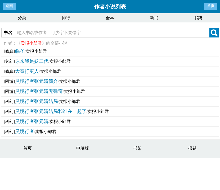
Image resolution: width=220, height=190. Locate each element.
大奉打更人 (27, 71)
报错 (192, 148)
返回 (9, 6)
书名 (8, 32)
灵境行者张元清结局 (36, 101)
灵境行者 (24, 131)
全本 (110, 18)
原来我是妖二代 (31, 61)
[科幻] (9, 101)
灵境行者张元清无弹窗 (39, 91)
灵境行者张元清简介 (36, 81)
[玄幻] (9, 61)
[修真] (9, 51)
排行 (66, 18)
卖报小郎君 (36, 51)
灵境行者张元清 (31, 121)
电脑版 (82, 148)
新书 (154, 18)
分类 (22, 18)
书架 (198, 18)
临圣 (20, 51)
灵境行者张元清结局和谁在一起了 (51, 111)
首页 (210, 6)
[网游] (9, 81)
